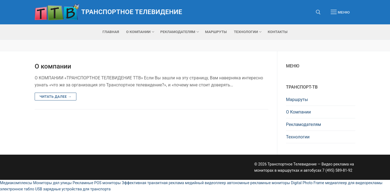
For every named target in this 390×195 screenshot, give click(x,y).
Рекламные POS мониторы (97, 183)
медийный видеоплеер (205, 183)
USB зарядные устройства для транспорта (73, 189)
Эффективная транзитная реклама (153, 183)
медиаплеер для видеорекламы (353, 183)
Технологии (298, 136)
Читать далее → (56, 97)
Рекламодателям (303, 124)
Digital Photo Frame (307, 183)
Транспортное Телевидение (131, 12)
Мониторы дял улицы (52, 183)
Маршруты (297, 99)
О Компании (298, 112)
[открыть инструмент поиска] (318, 12)
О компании (53, 66)
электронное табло (17, 189)
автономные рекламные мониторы (258, 183)
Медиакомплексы (16, 183)
